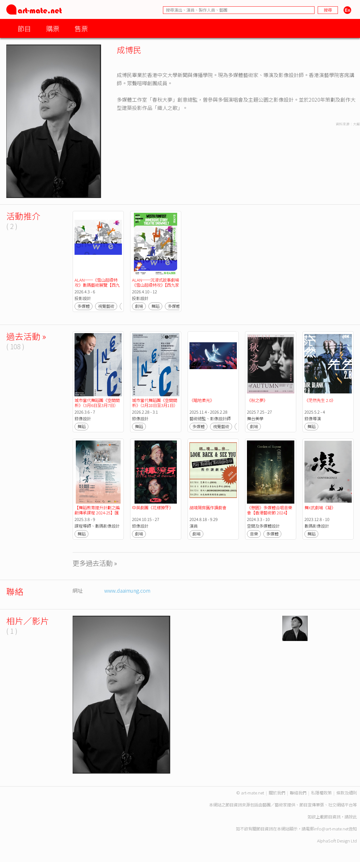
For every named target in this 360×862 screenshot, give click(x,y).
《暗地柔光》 (201, 400)
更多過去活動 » (95, 563)
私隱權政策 (321, 793)
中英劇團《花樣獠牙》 (152, 508)
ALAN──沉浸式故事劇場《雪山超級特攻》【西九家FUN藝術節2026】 (155, 285)
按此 (353, 817)
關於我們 (277, 793)
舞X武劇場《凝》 (319, 508)
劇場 (139, 306)
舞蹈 (155, 306)
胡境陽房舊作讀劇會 (207, 508)
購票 (52, 28)
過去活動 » (26, 336)
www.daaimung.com (127, 590)
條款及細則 (346, 793)
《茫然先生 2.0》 (319, 400)
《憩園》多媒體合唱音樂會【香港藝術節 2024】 (269, 510)
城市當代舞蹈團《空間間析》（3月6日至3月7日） (97, 402)
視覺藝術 (106, 306)
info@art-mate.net (331, 829)
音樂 (254, 534)
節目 (24, 28)
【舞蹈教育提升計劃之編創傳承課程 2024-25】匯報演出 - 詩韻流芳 (97, 513)
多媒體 (83, 306)
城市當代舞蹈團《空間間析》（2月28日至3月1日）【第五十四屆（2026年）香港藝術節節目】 (155, 407)
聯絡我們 (298, 793)
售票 (81, 28)
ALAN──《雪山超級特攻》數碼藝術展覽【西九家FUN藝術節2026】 (97, 285)
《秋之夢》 (257, 400)
